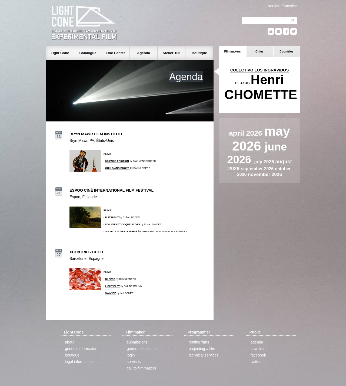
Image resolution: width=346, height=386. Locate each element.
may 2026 (261, 138)
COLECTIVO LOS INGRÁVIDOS (259, 70)
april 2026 (246, 133)
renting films (199, 342)
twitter (256, 361)
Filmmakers (232, 51)
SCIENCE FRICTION (117, 161)
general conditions (142, 348)
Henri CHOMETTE (260, 87)
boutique (72, 355)
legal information (79, 361)
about (69, 342)
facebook (258, 355)
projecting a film (202, 348)
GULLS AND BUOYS (117, 168)
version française (282, 6)
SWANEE (110, 293)
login (131, 355)
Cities (259, 51)
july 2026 (264, 161)
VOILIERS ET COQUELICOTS (122, 224)
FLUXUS (242, 83)
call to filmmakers (141, 368)
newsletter (259, 348)
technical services (204, 355)
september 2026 (258, 168)
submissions (137, 342)
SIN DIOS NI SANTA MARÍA (121, 231)
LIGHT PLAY (112, 286)
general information (81, 348)
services (134, 361)
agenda (257, 342)
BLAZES (110, 279)
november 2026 (265, 174)
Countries (286, 51)
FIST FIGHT (112, 217)
